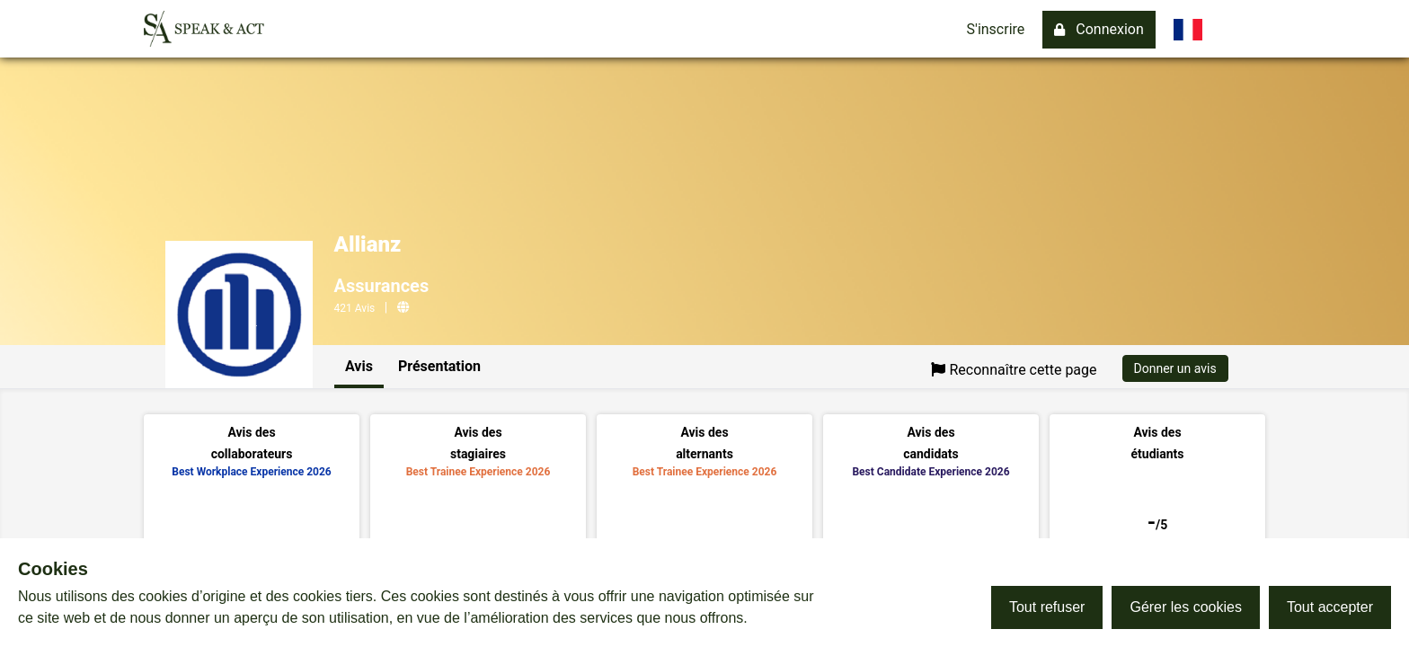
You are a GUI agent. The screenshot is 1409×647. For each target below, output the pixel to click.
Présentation (439, 366)
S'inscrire (996, 29)
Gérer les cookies (1186, 607)
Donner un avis (1175, 368)
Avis (359, 366)
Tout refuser (1047, 607)
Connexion (1098, 29)
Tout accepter (1330, 607)
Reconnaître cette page (1013, 369)
